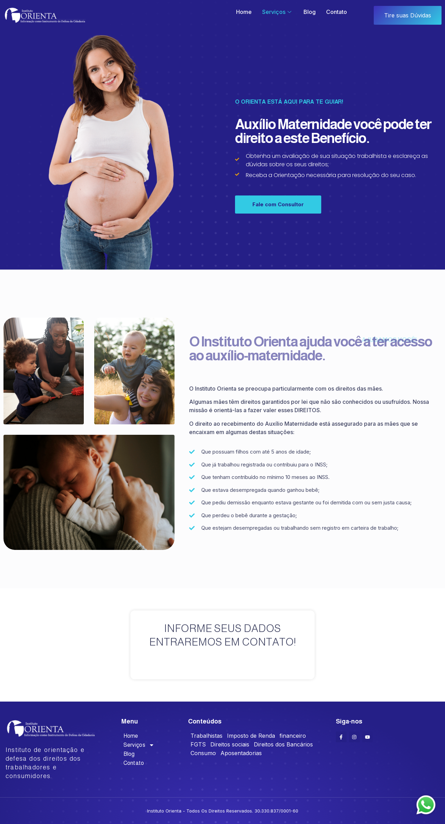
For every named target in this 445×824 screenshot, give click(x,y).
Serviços (277, 11)
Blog (310, 11)
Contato (336, 11)
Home (244, 11)
